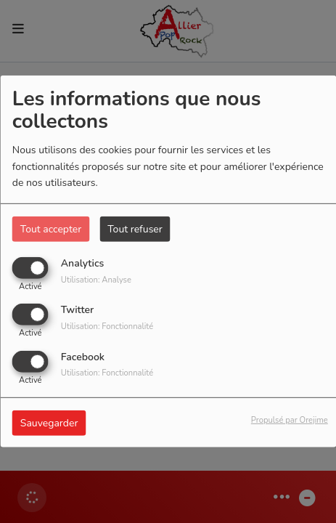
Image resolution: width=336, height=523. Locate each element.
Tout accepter (50, 229)
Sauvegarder (49, 422)
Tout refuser (135, 229)
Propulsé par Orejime (289, 419)
